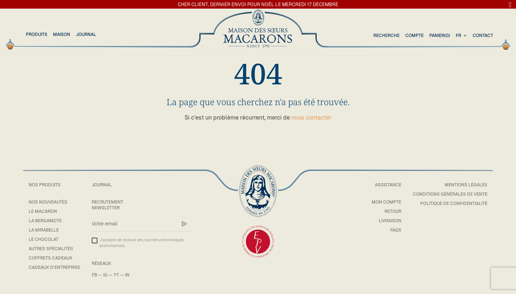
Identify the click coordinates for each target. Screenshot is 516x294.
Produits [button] (36, 34)
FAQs (395, 230)
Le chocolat (43, 239)
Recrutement (107, 202)
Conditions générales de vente (450, 194)
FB (94, 274)
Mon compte (386, 202)
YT (116, 274)
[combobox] (462, 36)
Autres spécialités (51, 248)
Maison (61, 34)
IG (105, 274)
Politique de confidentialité (453, 203)
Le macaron (43, 211)
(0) (439, 36)
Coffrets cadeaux (50, 258)
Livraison (390, 220)
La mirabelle (44, 230)
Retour (392, 211)
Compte (414, 35)
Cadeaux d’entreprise (54, 267)
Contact (483, 35)
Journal (86, 34)
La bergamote (45, 220)
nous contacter (311, 117)
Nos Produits (45, 184)
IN (127, 274)
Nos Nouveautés (48, 202)
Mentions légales (466, 184)
